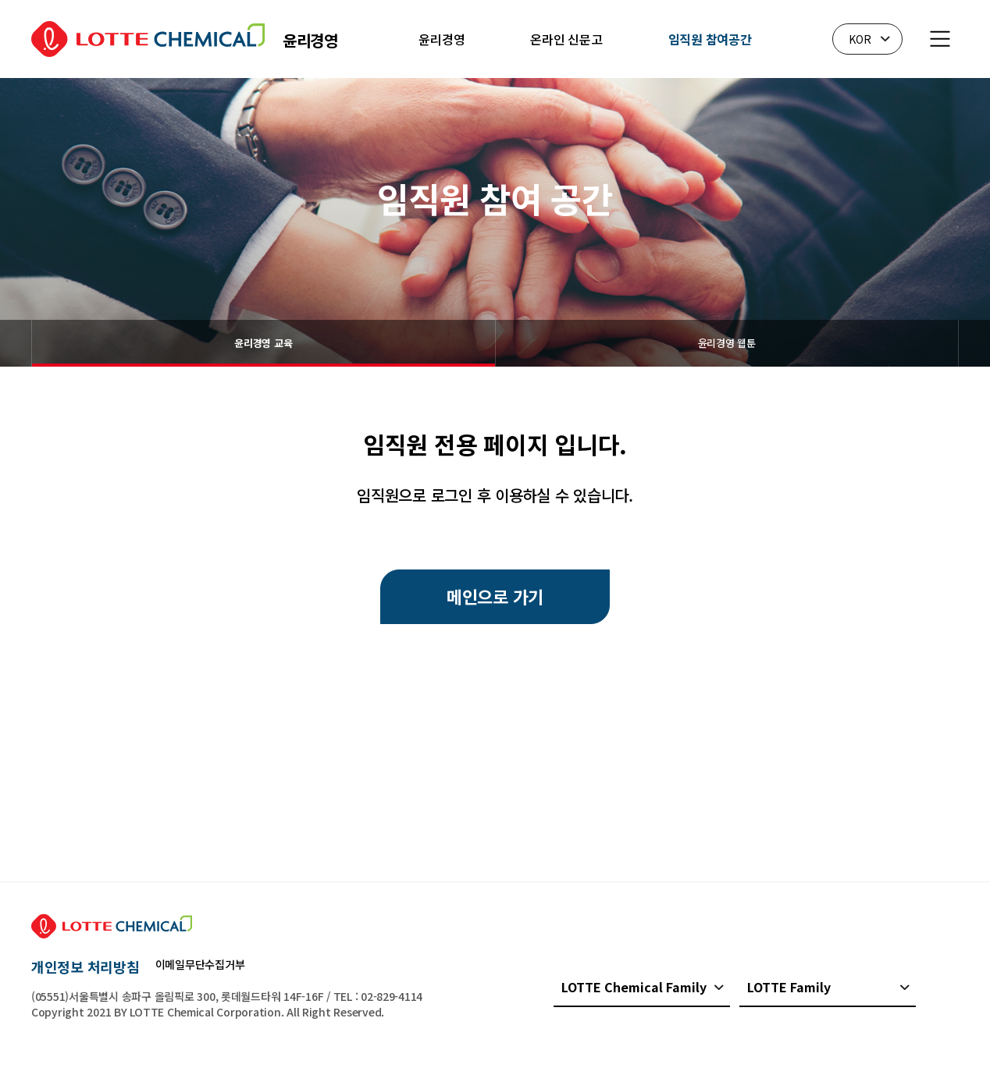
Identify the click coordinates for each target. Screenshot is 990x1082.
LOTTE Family (789, 986)
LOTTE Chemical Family (634, 986)
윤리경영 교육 (263, 342)
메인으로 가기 (495, 596)
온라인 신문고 (566, 39)
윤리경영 (441, 39)
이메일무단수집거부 (200, 964)
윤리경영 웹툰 (727, 342)
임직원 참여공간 (710, 39)
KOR (860, 39)
